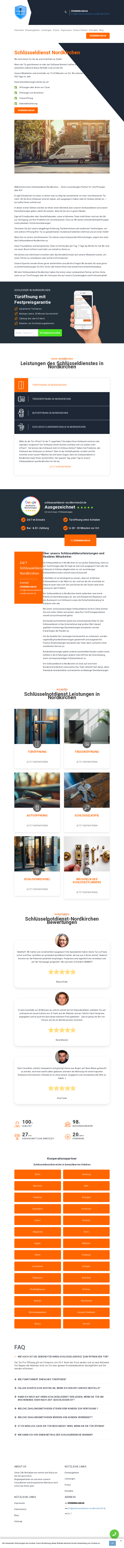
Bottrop (86, 1289)
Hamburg (86, 1174)
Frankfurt (37, 1197)
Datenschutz (20, 1509)
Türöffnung (37, 751)
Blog (101, 30)
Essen (37, 1220)
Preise (56, 30)
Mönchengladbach (37, 1312)
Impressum (66, 30)
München (37, 1186)
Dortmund (86, 1209)
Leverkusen (37, 1266)
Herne (37, 1255)
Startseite (19, 30)
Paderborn (38, 1278)
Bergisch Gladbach (86, 1312)
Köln (86, 1186)
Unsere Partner (80, 30)
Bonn (86, 1232)
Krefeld (86, 1324)
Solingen (86, 1266)
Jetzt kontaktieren (60, 467)
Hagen (38, 1243)
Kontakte (93, 30)
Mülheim (86, 1243)
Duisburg (86, 1255)
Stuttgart (86, 1197)
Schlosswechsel (37, 879)
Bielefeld (86, 1278)
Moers (38, 1324)
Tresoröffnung (87, 751)
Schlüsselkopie (87, 815)
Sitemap (18, 1521)
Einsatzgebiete (32, 30)
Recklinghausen (37, 1289)
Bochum (86, 1220)
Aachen (37, 1301)
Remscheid (86, 1301)
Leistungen (46, 30)
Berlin (37, 1174)
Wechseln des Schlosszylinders (87, 881)
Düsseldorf (37, 1209)
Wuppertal (38, 1232)
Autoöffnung (37, 815)
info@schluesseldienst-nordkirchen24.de (90, 14)
